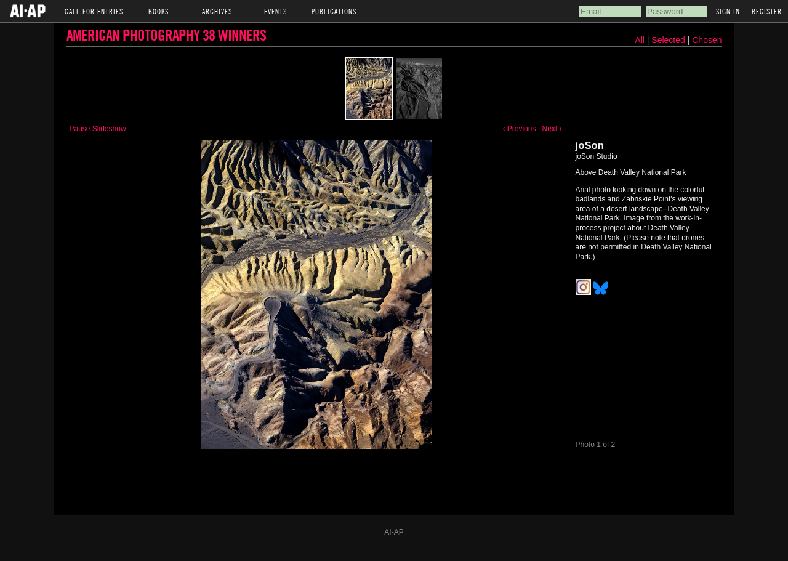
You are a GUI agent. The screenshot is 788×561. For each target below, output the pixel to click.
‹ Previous (519, 128)
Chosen (707, 40)
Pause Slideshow (98, 128)
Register (767, 11)
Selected (669, 40)
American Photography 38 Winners (166, 34)
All (640, 40)
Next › (551, 128)
